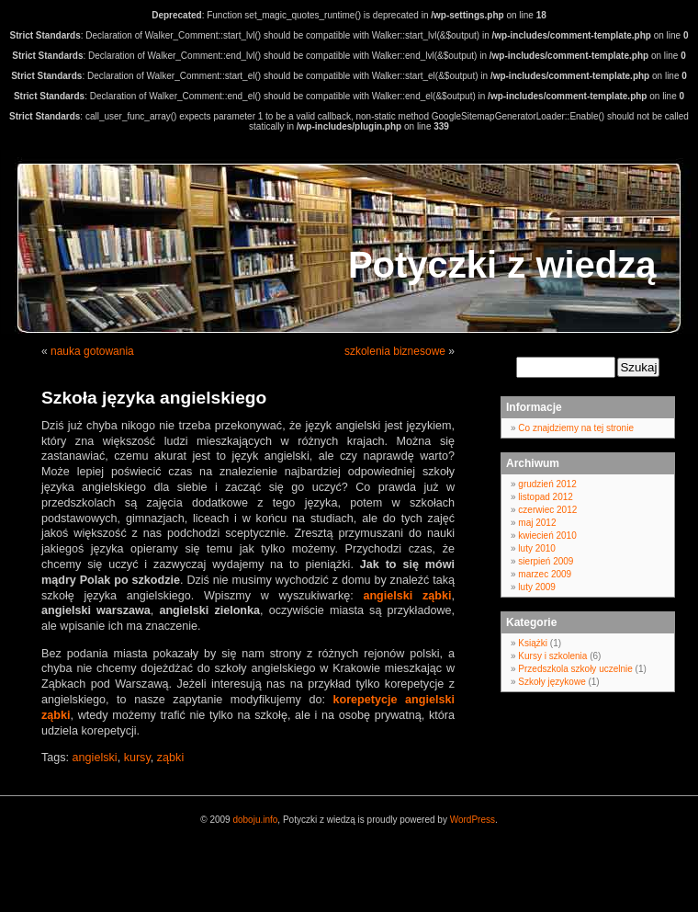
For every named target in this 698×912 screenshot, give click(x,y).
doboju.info (254, 820)
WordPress (472, 820)
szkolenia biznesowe (394, 351)
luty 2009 (537, 587)
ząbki (170, 757)
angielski (95, 757)
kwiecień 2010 (547, 535)
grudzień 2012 (547, 484)
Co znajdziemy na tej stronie (576, 428)
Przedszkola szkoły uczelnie (575, 669)
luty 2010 (537, 548)
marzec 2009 (544, 574)
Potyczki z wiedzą (502, 265)
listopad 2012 (545, 497)
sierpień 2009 (545, 561)
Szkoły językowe (551, 682)
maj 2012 (537, 523)
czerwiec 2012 (547, 510)
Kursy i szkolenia (552, 656)
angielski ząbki (407, 595)
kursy (137, 757)
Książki (532, 643)
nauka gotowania (92, 351)
